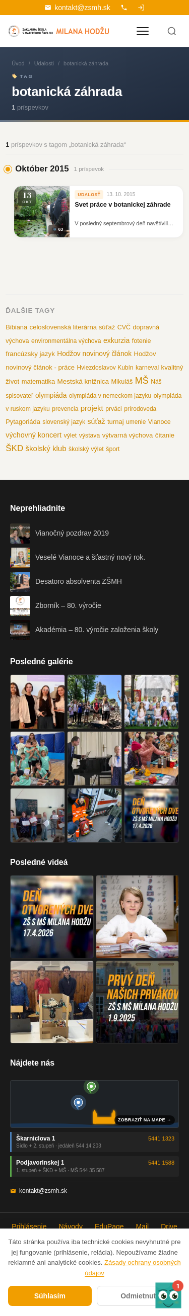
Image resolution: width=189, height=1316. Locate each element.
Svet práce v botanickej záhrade (122, 204)
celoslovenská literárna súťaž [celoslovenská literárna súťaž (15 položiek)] (72, 327)
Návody (70, 1226)
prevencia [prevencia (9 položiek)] (65, 408)
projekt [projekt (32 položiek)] (92, 408)
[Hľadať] (172, 31)
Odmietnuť (138, 1296)
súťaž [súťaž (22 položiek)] (96, 421)
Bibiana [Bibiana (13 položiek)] (16, 327)
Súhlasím (50, 1296)
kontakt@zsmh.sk (77, 7)
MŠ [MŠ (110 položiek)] (142, 381)
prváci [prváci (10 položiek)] (113, 408)
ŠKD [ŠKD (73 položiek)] (14, 448)
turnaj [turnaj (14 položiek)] (115, 421)
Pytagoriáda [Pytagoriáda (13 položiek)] (23, 421)
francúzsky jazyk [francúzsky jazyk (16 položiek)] (30, 354)
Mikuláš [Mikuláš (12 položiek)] (122, 381)
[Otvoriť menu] (143, 31)
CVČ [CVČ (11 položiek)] (124, 327)
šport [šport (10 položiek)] (112, 449)
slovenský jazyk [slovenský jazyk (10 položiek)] (63, 421)
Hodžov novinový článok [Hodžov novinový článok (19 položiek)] (94, 354)
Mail (142, 1226)
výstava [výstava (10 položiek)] (89, 435)
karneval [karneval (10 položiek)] (147, 367)
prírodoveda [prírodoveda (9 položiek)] (140, 408)
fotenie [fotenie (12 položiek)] (141, 340)
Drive (169, 1226)
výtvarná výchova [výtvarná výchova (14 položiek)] (127, 435)
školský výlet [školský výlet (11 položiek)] (86, 449)
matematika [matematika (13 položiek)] (38, 381)
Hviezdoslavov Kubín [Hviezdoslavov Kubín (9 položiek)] (105, 367)
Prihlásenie (29, 1226)
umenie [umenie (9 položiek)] (136, 421)
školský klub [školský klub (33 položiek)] (46, 448)
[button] (168, 1295)
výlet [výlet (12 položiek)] (70, 435)
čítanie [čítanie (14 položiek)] (164, 435)
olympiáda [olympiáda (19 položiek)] (51, 395)
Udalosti (44, 63)
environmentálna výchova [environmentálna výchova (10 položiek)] (66, 340)
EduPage (109, 1226)
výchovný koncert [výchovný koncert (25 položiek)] (33, 435)
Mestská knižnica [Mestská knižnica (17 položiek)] (83, 381)
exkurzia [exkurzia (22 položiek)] (116, 340)
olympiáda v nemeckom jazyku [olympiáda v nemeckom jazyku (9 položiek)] (110, 395)
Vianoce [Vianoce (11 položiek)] (159, 421)
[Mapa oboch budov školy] (94, 1104)
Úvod (18, 63)
